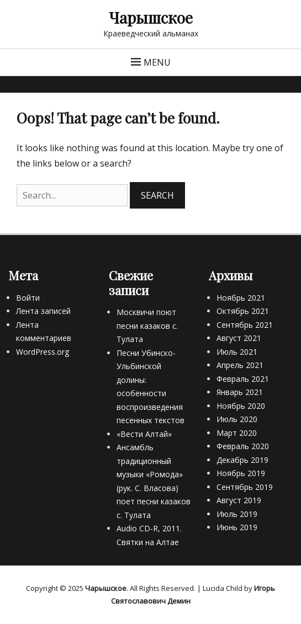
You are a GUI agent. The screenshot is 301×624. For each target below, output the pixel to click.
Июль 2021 (236, 351)
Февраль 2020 (242, 446)
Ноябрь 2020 (240, 406)
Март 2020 (236, 433)
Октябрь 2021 (242, 311)
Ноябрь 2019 (240, 473)
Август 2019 (238, 500)
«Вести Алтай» (144, 434)
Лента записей (43, 311)
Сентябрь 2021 (244, 324)
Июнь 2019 (236, 527)
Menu (157, 62)
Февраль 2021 (242, 379)
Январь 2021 (239, 392)
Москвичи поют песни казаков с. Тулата (147, 325)
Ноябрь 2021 (240, 297)
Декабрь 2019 (242, 460)
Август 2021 (238, 338)
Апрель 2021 (239, 365)
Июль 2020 (236, 419)
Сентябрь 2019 (244, 487)
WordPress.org (42, 351)
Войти (28, 297)
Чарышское (151, 17)
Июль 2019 (236, 514)
